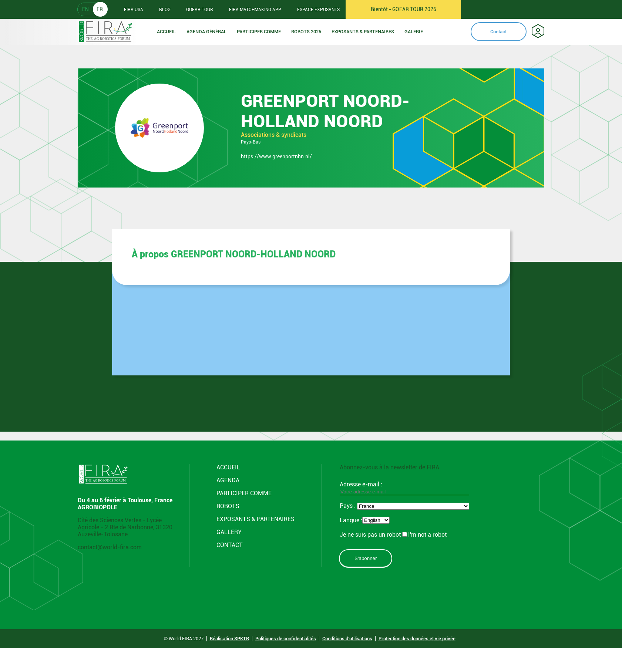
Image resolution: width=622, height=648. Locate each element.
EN (85, 9)
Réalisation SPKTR (229, 638)
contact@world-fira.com (110, 547)
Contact (498, 31)
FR (100, 9)
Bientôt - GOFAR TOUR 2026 (403, 9)
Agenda (227, 480)
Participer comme (259, 31)
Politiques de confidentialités (285, 638)
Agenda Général (206, 31)
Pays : (348, 505)
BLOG (165, 9)
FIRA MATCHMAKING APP (255, 9)
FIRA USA (133, 9)
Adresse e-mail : (404, 488)
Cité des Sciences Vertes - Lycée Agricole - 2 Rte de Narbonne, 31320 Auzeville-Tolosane (125, 527)
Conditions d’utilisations (347, 638)
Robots (227, 506)
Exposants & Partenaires (363, 31)
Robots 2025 (306, 31)
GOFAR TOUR (199, 9)
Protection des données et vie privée (417, 638)
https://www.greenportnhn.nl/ (276, 156)
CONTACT (229, 545)
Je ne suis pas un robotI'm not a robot (393, 534)
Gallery (229, 532)
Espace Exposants (318, 9)
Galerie (413, 31)
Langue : (351, 520)
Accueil (166, 31)
